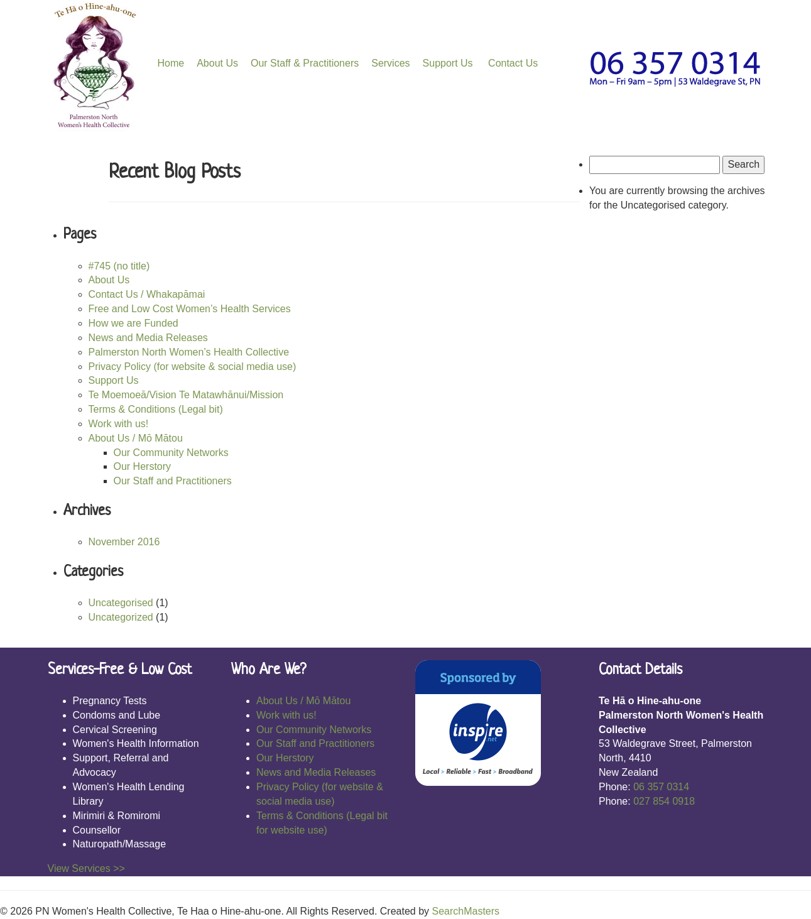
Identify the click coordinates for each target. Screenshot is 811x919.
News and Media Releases (148, 337)
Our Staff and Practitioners (173, 481)
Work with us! (119, 423)
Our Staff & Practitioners (305, 63)
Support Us (448, 63)
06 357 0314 (661, 786)
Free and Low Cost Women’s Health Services (190, 308)
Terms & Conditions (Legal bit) (156, 409)
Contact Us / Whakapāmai (147, 294)
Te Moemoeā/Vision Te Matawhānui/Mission (186, 394)
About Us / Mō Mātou (136, 438)
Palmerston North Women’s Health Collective (189, 352)
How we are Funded (133, 323)
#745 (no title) (119, 266)
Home (171, 63)
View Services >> (86, 868)
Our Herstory (142, 466)
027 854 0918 (664, 801)
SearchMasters (465, 911)
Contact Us (512, 63)
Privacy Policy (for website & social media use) (193, 366)
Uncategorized (121, 617)
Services (390, 63)
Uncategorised (121, 602)
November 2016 (124, 541)
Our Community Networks (171, 452)
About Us (217, 63)
